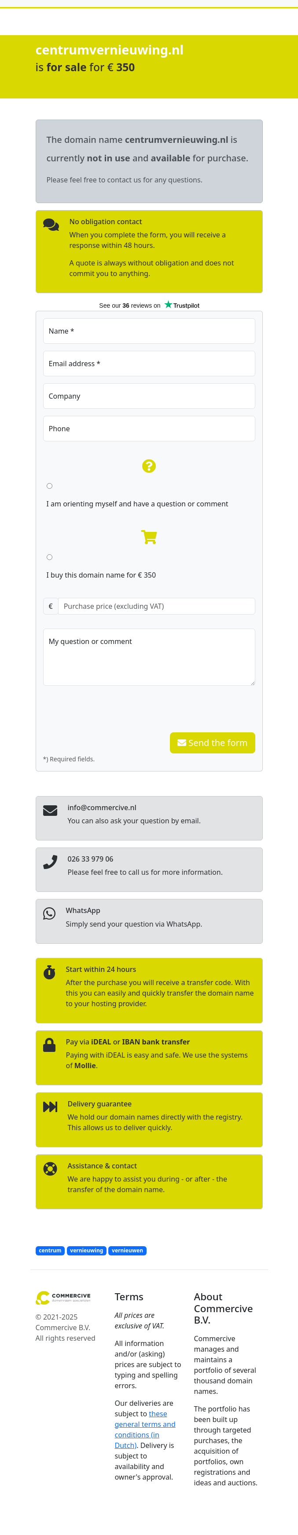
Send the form (212, 743)
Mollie (85, 1065)
